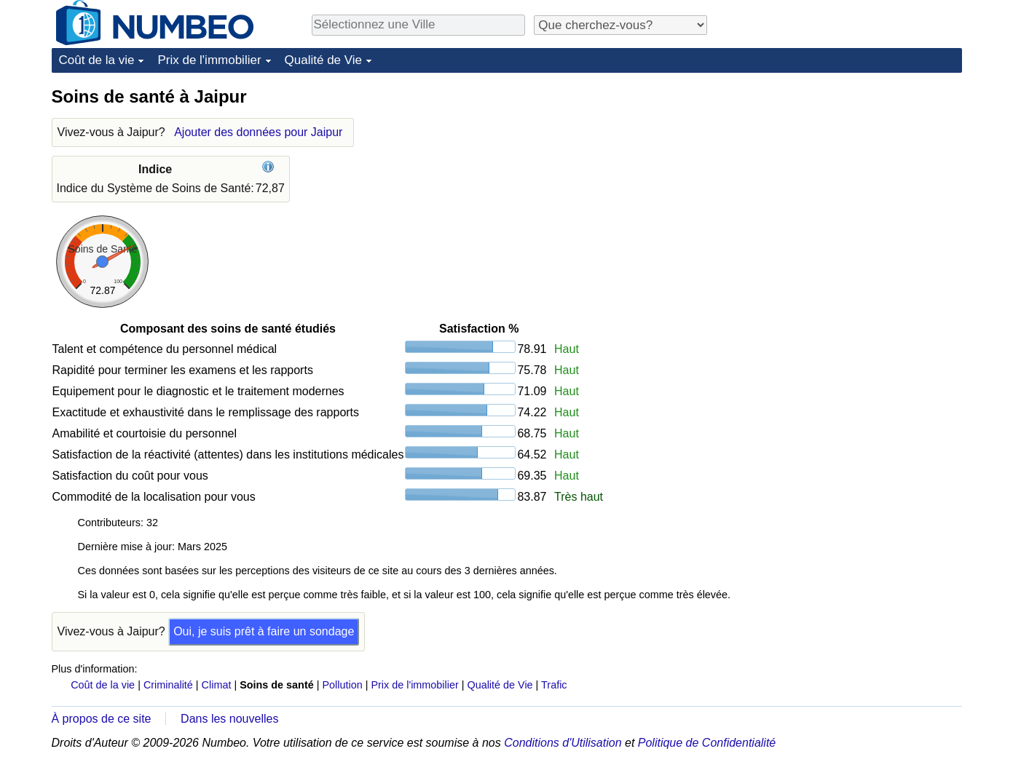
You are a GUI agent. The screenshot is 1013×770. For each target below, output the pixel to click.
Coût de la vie (97, 60)
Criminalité (168, 685)
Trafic (554, 685)
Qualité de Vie (323, 60)
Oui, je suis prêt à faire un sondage (263, 631)
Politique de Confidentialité (707, 743)
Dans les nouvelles (229, 719)
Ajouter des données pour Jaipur (258, 132)
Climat (217, 685)
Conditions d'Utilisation (562, 743)
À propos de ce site (101, 719)
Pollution (342, 685)
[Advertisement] (853, 176)
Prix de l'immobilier (209, 60)
